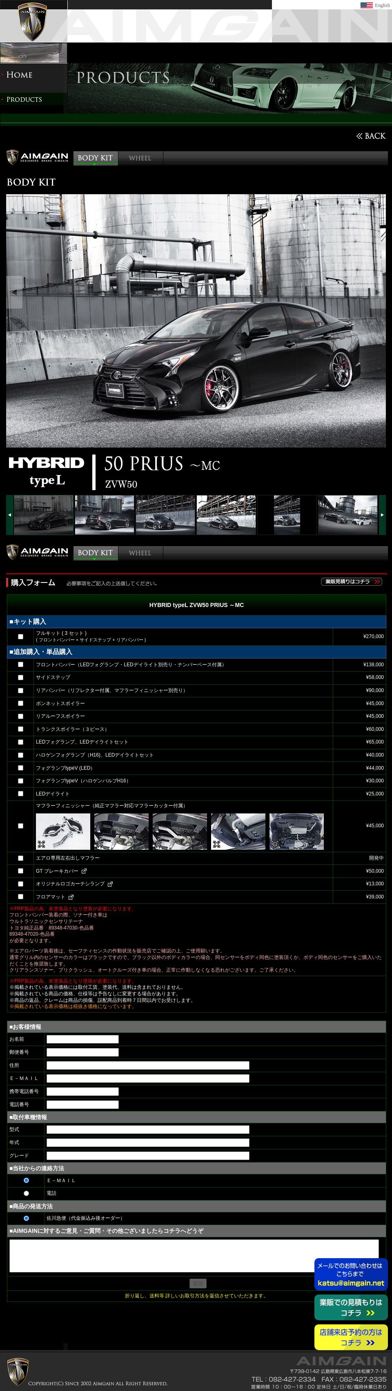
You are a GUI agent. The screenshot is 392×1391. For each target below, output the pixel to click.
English (382, 5)
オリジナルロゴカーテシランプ (70, 884)
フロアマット (50, 897)
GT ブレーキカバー (57, 871)
